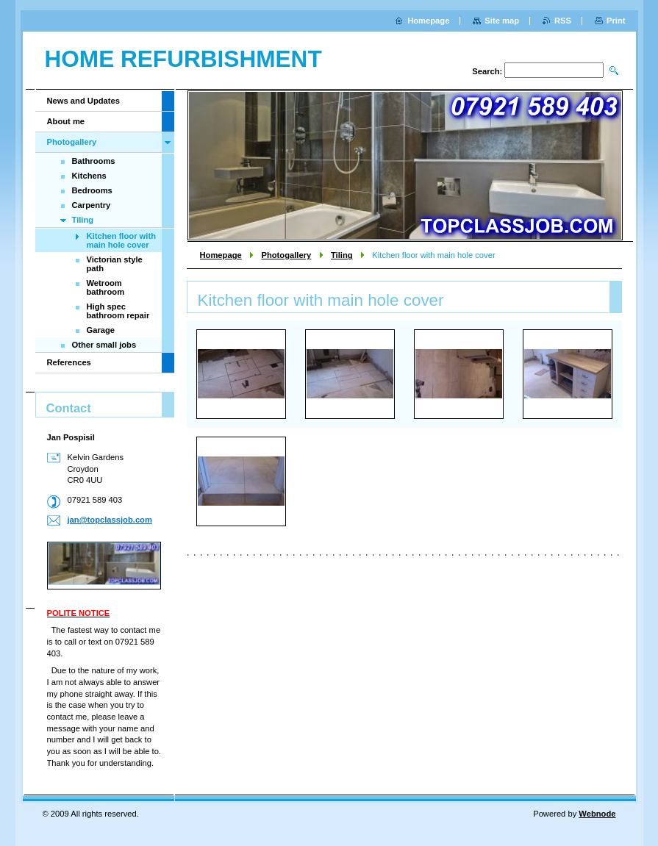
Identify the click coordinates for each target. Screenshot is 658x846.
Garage (101, 330)
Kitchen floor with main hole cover (121, 240)
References (69, 362)
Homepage (221, 255)
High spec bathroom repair (118, 311)
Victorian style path (115, 264)
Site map (501, 20)
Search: (487, 71)
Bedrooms (92, 190)
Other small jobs (104, 344)
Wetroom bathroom (106, 287)
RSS (562, 20)
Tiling (342, 255)
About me (66, 121)
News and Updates (83, 100)
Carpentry (91, 205)
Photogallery (286, 255)
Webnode (597, 813)
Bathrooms (93, 161)
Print (616, 20)
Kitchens (89, 175)
